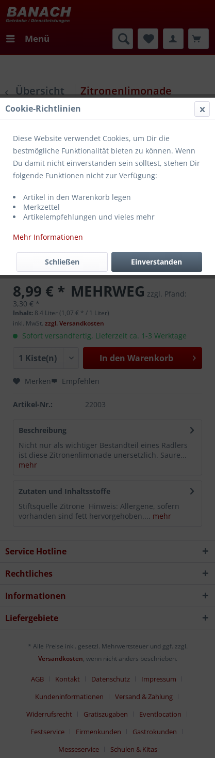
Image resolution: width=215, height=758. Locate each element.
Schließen (62, 262)
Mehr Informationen (48, 237)
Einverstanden (156, 262)
